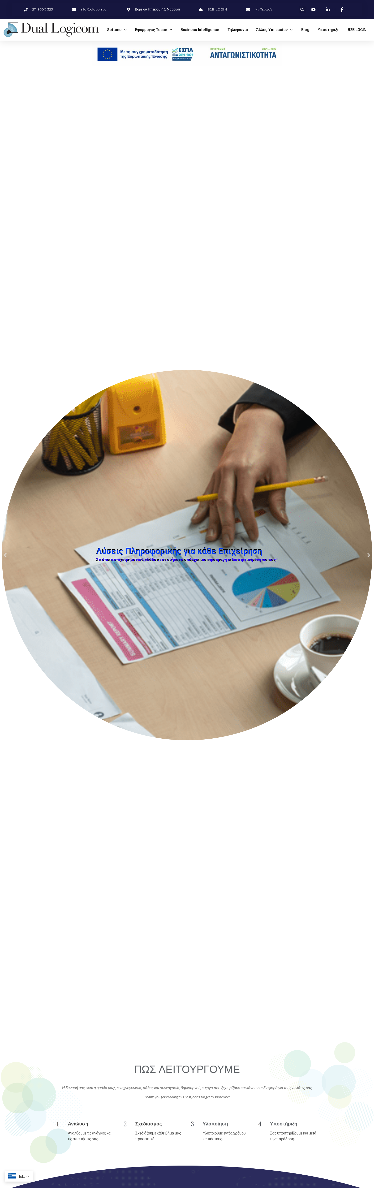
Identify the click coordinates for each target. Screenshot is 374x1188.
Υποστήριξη (328, 29)
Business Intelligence (200, 29)
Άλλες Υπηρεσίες (274, 29)
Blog (305, 29)
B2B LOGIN (357, 29)
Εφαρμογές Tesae (153, 29)
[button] (302, 9)
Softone (117, 29)
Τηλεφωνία (238, 29)
